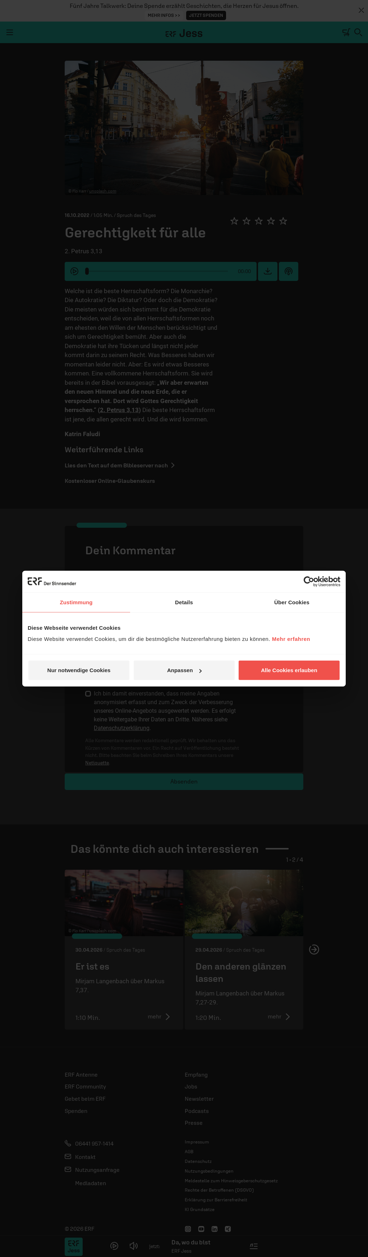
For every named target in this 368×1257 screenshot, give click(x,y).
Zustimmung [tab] (76, 602)
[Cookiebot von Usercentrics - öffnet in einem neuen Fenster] (308, 581)
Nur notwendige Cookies (79, 670)
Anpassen (184, 670)
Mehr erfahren (291, 639)
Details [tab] (184, 602)
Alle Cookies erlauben (289, 670)
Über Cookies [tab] (291, 602)
